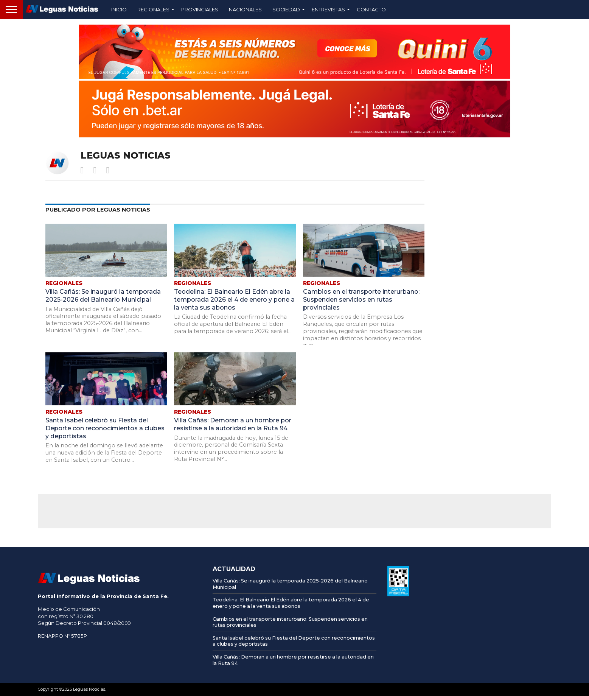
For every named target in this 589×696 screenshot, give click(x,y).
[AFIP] (398, 594)
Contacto (371, 9)
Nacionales (245, 9)
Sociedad (286, 9)
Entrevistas (328, 9)
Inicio (119, 9)
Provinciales (199, 9)
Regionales (153, 9)
